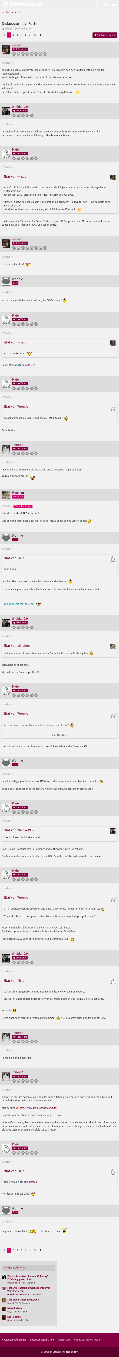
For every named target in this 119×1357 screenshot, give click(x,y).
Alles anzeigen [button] (59, 735)
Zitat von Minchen (17, 646)
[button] (114, 4)
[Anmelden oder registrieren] (105, 4)
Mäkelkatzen (14, 1308)
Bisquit (10, 1303)
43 (35, 34)
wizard (8, 28)
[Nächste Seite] (40, 35)
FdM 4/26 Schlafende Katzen (23, 1299)
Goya (9, 1312)
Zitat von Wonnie (16, 407)
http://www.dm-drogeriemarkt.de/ (38, 1108)
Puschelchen (13, 1283)
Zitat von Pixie (14, 558)
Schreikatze (14, 1316)
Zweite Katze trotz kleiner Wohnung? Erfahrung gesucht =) (27, 1278)
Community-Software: (59, 1352)
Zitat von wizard (15, 177)
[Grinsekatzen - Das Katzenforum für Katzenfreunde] (22, 4)
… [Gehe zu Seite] (30, 34)
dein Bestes (28, 365)
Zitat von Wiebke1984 (19, 830)
